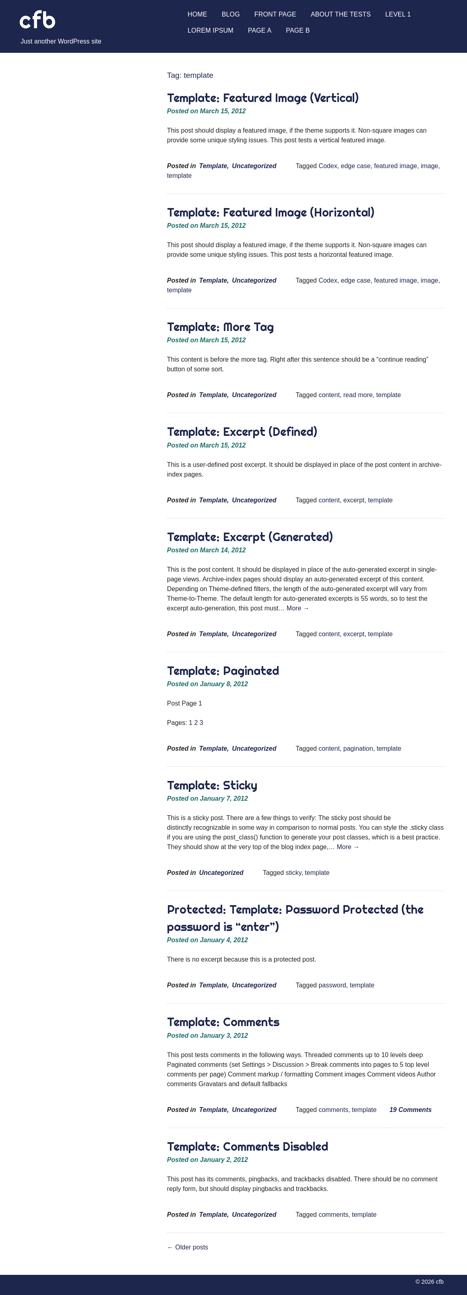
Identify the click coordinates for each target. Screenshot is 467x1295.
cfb (37, 20)
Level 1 (398, 14)
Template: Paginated (223, 671)
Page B (298, 30)
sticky (294, 872)
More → (298, 608)
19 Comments (410, 1109)
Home (197, 14)
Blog (231, 14)
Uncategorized (254, 165)
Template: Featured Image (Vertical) (263, 98)
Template (213, 165)
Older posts (187, 1247)
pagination (358, 748)
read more (358, 394)
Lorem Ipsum (211, 30)
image (429, 165)
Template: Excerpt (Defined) (242, 432)
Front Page (275, 14)
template (179, 175)
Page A (259, 30)
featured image (395, 165)
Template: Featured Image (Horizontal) (270, 212)
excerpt (353, 500)
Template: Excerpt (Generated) (250, 537)
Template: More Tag (220, 327)
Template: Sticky (212, 785)
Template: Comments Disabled (247, 1146)
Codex (327, 165)
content (328, 394)
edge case (356, 165)
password (332, 985)
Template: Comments (223, 1022)
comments (333, 1109)
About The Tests (341, 14)
